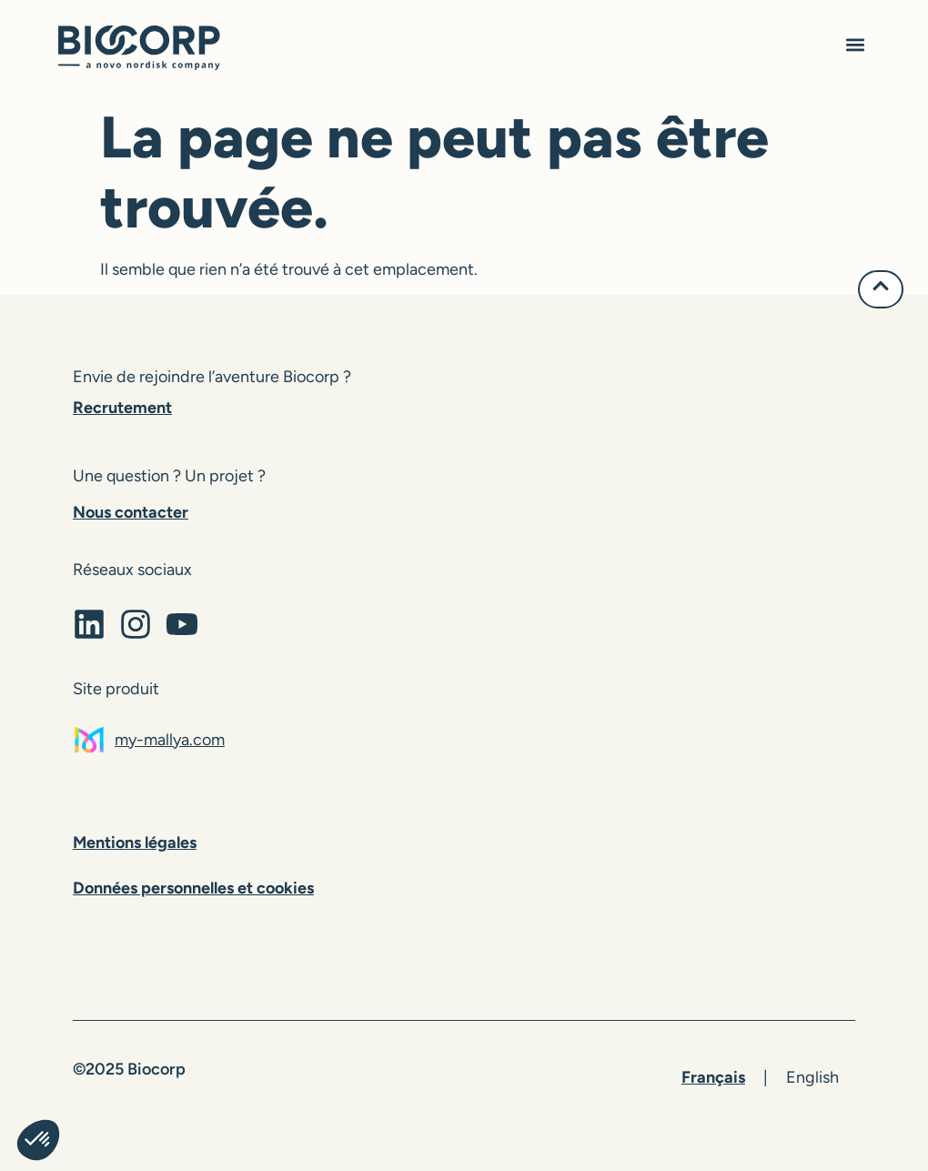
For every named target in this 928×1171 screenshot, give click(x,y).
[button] (855, 47)
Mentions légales (135, 843)
